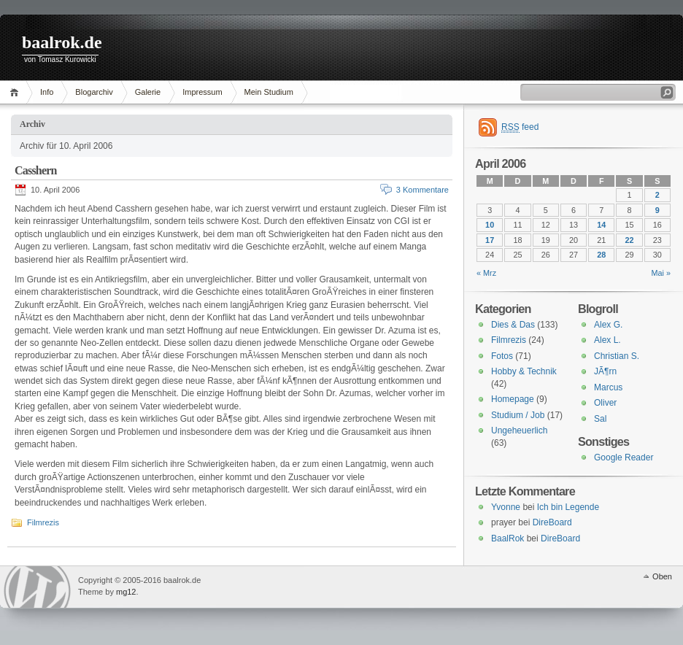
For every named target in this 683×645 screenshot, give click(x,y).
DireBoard (552, 522)
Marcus (608, 387)
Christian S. (616, 356)
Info (46, 92)
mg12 (126, 591)
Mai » (661, 273)
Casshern (36, 170)
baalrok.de (62, 42)
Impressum (202, 92)
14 (601, 224)
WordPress (37, 587)
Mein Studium (268, 92)
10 (489, 224)
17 (489, 240)
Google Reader (623, 457)
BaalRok (507, 538)
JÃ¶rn (605, 371)
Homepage (512, 399)
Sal (600, 419)
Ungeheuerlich (519, 430)
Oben (662, 576)
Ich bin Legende (568, 507)
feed (520, 127)
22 (629, 240)
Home (16, 92)
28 (601, 254)
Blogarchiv (93, 92)
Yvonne (505, 507)
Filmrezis (43, 522)
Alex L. (607, 340)
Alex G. (608, 325)
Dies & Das (513, 325)
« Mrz (486, 273)
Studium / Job (517, 415)
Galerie (148, 92)
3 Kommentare (422, 189)
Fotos (502, 356)
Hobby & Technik (524, 371)
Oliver (605, 403)
